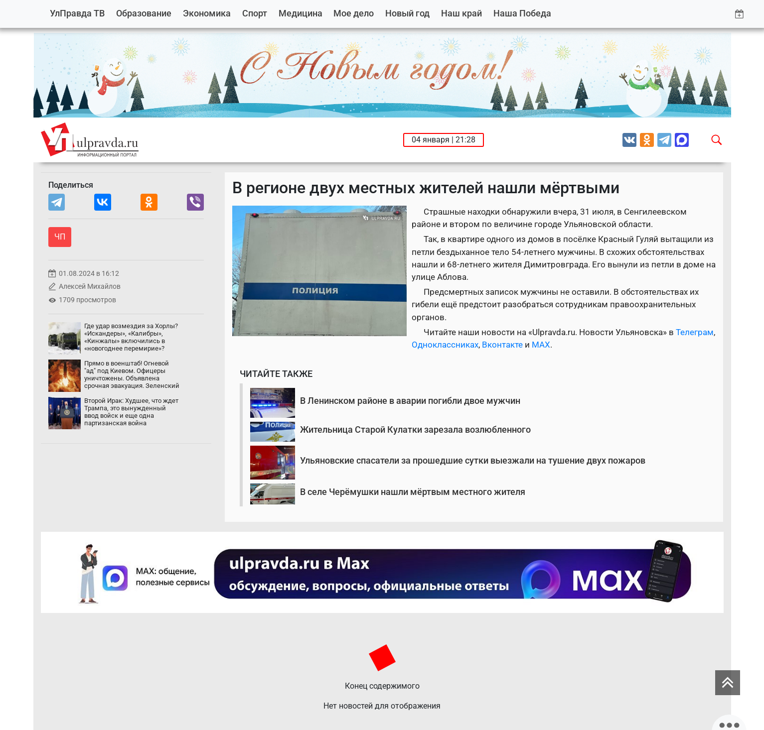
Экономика (207, 13)
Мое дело (353, 13)
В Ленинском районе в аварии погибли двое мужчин (410, 400)
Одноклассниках (445, 345)
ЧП (59, 237)
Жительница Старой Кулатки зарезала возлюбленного (415, 429)
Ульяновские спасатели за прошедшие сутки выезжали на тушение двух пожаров (472, 460)
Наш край (461, 13)
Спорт (254, 13)
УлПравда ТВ (77, 13)
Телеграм (695, 332)
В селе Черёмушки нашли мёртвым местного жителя (412, 492)
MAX (541, 345)
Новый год (407, 13)
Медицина (300, 13)
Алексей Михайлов (90, 286)
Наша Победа (522, 13)
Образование (143, 13)
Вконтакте (502, 345)
